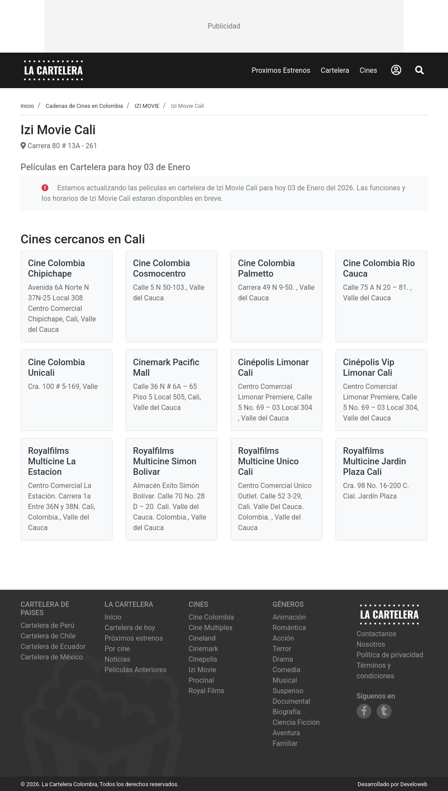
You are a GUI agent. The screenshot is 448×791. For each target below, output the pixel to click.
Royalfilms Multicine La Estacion (52, 461)
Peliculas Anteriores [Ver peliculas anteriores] (136, 670)
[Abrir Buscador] (419, 70)
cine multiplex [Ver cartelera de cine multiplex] (211, 628)
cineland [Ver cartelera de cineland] (202, 638)
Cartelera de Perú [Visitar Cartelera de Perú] (47, 625)
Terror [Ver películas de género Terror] (282, 649)
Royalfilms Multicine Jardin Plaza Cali (374, 461)
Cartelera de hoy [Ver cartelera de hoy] (130, 628)
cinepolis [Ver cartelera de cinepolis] (203, 659)
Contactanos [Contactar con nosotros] (376, 634)
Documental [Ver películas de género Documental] (291, 701)
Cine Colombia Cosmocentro (161, 268)
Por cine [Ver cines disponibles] (117, 649)
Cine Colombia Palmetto (266, 268)
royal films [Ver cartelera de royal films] (206, 691)
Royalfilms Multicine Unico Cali (268, 461)
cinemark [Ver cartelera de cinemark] (203, 649)
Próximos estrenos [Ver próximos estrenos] (134, 638)
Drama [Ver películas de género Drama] (283, 659)
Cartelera (335, 70)
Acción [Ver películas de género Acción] (283, 638)
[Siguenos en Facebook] (364, 711)
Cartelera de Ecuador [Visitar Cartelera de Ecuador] (53, 646)
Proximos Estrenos (281, 70)
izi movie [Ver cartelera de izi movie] (202, 670)
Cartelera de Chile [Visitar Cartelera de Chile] (48, 636)
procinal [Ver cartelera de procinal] (201, 680)
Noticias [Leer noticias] (117, 659)
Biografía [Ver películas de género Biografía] (287, 712)
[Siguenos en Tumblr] (384, 711)
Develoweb (413, 784)
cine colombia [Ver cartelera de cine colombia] (211, 617)
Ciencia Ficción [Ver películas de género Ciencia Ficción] (296, 722)
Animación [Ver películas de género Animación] (289, 617)
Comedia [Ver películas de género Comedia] (287, 670)
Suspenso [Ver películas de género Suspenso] (288, 691)
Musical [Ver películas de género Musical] (285, 680)
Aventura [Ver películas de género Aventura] (286, 733)
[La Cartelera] (53, 70)
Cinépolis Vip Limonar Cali (368, 367)
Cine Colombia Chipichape (56, 268)
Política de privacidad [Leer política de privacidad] (390, 655)
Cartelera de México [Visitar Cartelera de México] (52, 657)
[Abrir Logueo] (396, 70)
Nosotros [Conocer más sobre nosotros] (371, 644)
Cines (368, 70)
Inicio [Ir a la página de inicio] (113, 617)
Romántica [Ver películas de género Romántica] (289, 628)
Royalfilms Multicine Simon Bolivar (164, 461)
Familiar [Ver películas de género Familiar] (285, 743)
